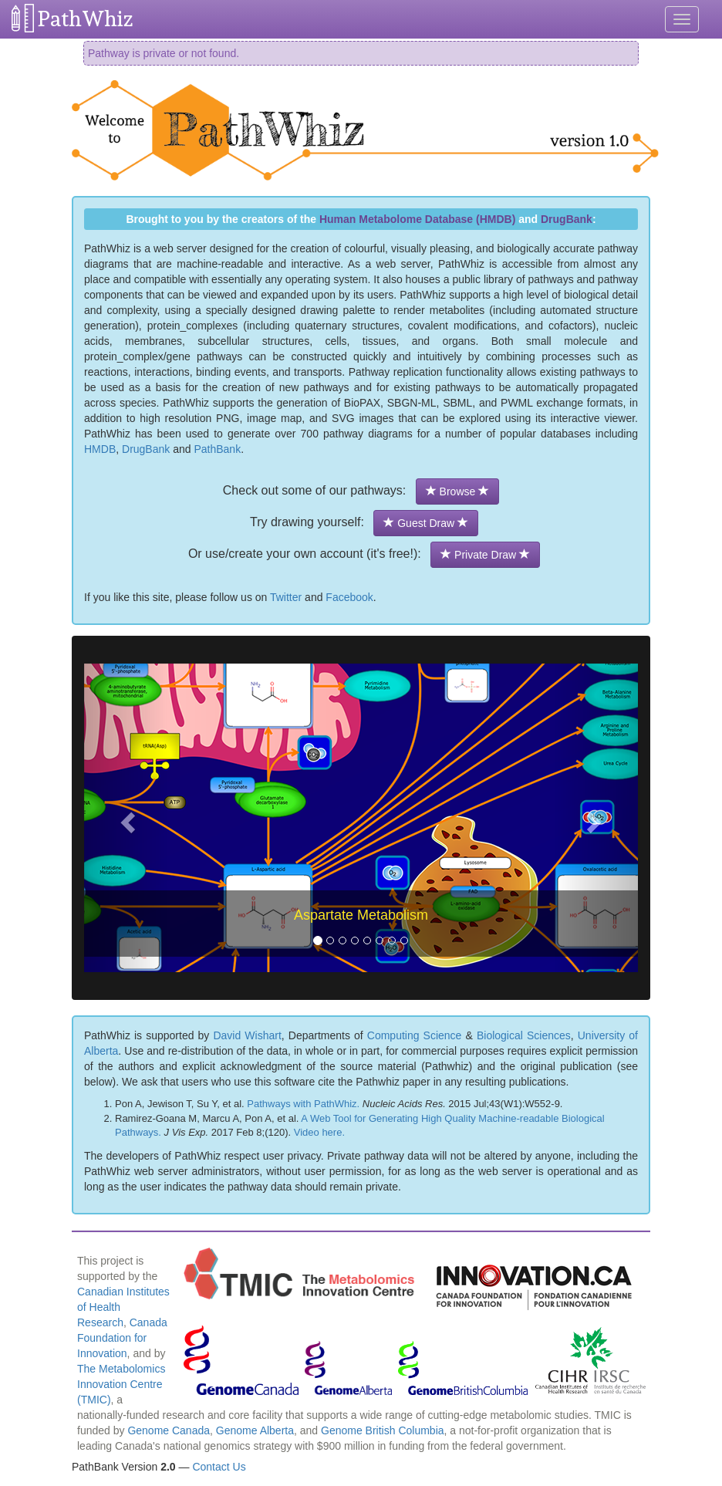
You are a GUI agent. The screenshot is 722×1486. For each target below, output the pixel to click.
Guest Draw (425, 523)
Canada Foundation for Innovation (122, 1337)
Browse (457, 491)
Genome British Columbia (382, 1430)
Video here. (319, 1132)
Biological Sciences (524, 1035)
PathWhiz (85, 19)
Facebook (349, 597)
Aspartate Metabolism (361, 915)
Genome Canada (168, 1430)
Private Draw (485, 555)
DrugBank (566, 219)
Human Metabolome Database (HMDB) (417, 219)
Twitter (286, 597)
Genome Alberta (255, 1430)
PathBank (217, 449)
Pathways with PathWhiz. (303, 1103)
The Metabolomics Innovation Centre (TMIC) (121, 1384)
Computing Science (414, 1035)
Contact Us (218, 1467)
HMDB (100, 449)
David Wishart (247, 1035)
